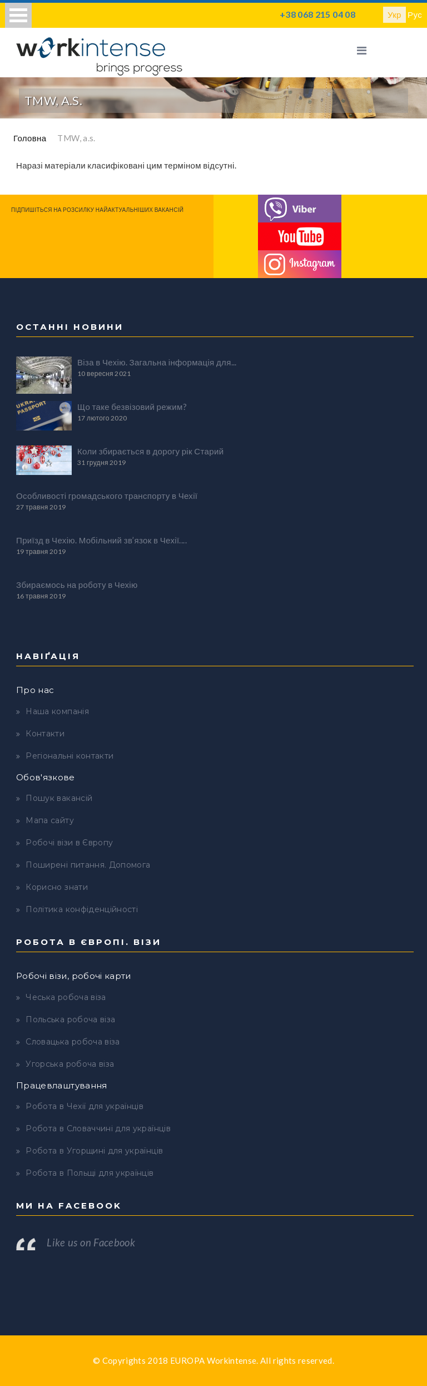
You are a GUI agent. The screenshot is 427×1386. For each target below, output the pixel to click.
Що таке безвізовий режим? (132, 407)
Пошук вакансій (59, 798)
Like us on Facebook (91, 1242)
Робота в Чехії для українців (84, 1106)
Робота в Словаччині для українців (98, 1128)
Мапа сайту (50, 820)
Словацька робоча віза (73, 1042)
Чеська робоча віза (66, 997)
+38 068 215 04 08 (317, 14)
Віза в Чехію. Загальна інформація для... (157, 362)
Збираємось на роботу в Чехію (77, 585)
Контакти (45, 734)
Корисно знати (57, 887)
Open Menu (18, 15)
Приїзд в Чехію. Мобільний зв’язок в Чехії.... (101, 540)
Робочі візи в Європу (69, 843)
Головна (29, 138)
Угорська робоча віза (70, 1064)
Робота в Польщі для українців (89, 1173)
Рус (415, 14)
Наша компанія (57, 711)
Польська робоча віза (70, 1019)
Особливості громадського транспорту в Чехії (106, 496)
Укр (394, 14)
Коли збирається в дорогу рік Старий (150, 451)
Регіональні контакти (69, 756)
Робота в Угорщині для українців (94, 1151)
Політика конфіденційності (82, 909)
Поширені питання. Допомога (88, 865)
